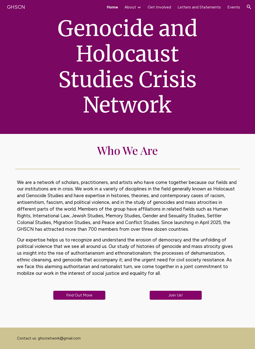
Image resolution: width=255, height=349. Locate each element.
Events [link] (233, 7)
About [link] (130, 7)
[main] (127, 67)
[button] (249, 7)
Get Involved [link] (159, 7)
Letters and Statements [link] (199, 7)
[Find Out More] (79, 295)
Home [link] (112, 7)
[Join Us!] (175, 295)
